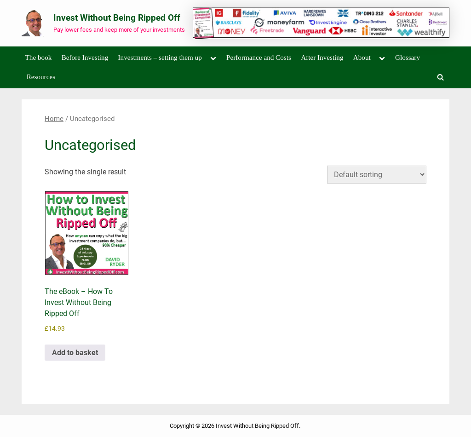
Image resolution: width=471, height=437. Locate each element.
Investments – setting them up (160, 57)
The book (38, 57)
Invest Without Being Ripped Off (116, 17)
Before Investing (85, 57)
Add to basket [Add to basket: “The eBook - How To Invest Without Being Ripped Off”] (75, 352)
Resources (41, 76)
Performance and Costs (258, 57)
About (362, 57)
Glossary (407, 57)
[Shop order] (376, 175)
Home (54, 119)
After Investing (322, 57)
